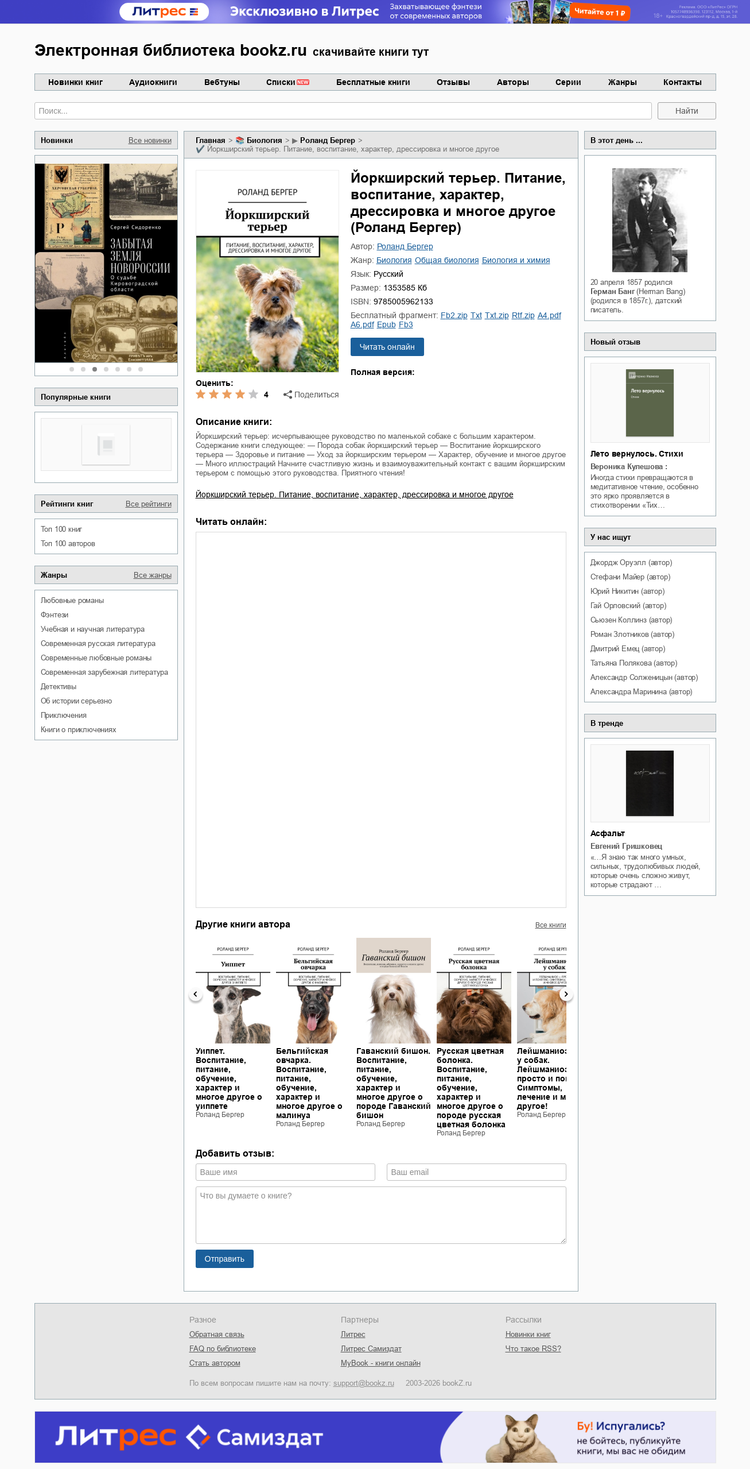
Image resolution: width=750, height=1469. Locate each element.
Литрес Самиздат (371, 1348)
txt (476, 315)
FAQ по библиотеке (222, 1348)
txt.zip (497, 315)
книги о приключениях (78, 729)
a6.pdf (362, 324)
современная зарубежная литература (104, 672)
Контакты (682, 82)
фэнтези (55, 614)
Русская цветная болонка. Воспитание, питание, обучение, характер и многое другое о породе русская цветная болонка (471, 1087)
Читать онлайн (387, 346)
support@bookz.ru (363, 1383)
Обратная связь (216, 1334)
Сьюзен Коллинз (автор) (631, 620)
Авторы (513, 82)
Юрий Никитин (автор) (627, 591)
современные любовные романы (96, 658)
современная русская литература (98, 643)
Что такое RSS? (533, 1348)
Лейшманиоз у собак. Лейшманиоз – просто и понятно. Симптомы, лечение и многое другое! (553, 1078)
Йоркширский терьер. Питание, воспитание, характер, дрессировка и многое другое (355, 494)
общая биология (447, 260)
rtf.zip (523, 315)
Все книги (550, 925)
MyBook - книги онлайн (381, 1363)
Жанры (622, 82)
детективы (58, 686)
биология (264, 140)
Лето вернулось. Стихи (636, 453)
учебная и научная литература (93, 629)
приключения (64, 715)
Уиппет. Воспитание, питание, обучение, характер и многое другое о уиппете (229, 1078)
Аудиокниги (153, 82)
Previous (196, 994)
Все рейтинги (149, 504)
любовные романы (72, 600)
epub (386, 324)
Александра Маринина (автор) (641, 691)
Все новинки (150, 140)
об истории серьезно (76, 701)
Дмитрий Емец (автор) (627, 648)
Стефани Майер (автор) (630, 577)
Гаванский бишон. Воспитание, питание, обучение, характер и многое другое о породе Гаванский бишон (393, 1083)
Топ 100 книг (62, 529)
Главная (211, 140)
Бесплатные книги (373, 82)
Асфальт (607, 833)
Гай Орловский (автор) (628, 605)
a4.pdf (549, 315)
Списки (281, 82)
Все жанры (153, 575)
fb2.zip (454, 315)
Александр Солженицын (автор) (644, 677)
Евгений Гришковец (626, 846)
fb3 (406, 324)
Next (566, 994)
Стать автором (214, 1363)
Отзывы (453, 82)
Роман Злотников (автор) (632, 634)
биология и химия (516, 260)
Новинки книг (75, 82)
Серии (568, 82)
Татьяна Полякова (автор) (633, 663)
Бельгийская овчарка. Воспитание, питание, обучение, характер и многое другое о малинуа (309, 1083)
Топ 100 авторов (68, 543)
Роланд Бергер (327, 140)
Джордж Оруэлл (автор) (631, 562)
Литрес (353, 1334)
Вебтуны (222, 82)
